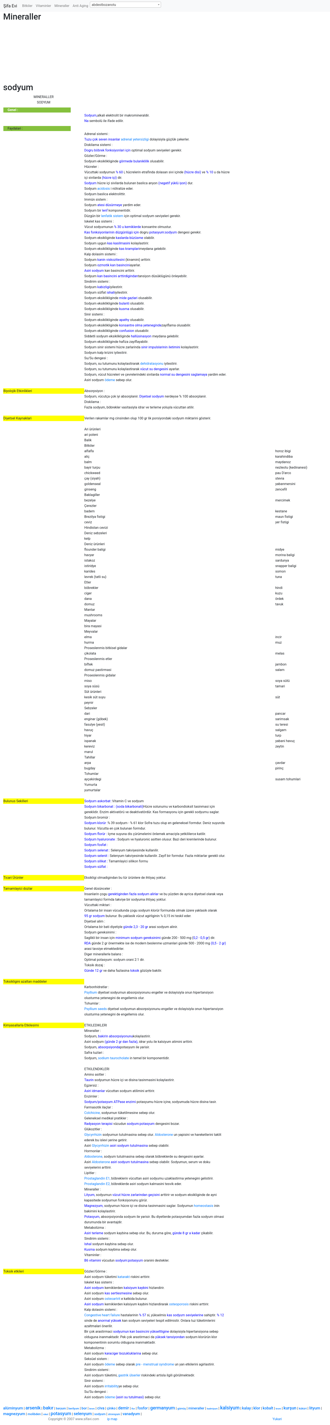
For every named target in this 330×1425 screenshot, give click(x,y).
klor (256, 1408)
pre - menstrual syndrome (155, 1364)
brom (92, 1408)
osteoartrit (112, 1299)
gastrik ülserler (129, 1375)
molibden (34, 1414)
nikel (45, 1414)
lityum (314, 1408)
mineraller (196, 1408)
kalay (246, 1408)
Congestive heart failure (102, 1315)
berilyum (73, 1408)
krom (278, 1408)
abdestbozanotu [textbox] (104, 5)
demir (123, 1407)
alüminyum (13, 1408)
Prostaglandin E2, (97, 1184)
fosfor (142, 1408)
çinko (111, 1408)
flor (133, 1408)
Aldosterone (164, 1135)
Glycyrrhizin (93, 1135)
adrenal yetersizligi (135, 139)
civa (100, 1408)
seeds (102, 1009)
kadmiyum (212, 1408)
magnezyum (14, 1413)
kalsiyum (230, 1408)
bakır (48, 1407)
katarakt (124, 1277)
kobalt (268, 1408)
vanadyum (131, 1414)
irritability (111, 1386)
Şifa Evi (10, 5)
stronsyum (114, 1414)
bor (84, 1408)
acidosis (103, 189)
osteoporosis (179, 1304)
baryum (61, 1408)
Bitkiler (27, 6)
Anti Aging (80, 6)
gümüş (181, 1408)
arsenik (33, 1407)
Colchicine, (92, 1113)
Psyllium (90, 992)
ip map (112, 1419)
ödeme (110, 380)
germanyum (162, 1407)
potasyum (61, 1413)
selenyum (83, 1413)
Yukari (277, 1419)
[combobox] (125, 5)
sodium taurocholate (113, 1058)
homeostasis (203, 1206)
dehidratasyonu (151, 364)
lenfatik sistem (112, 216)
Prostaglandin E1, (97, 1178)
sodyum (99, 1414)
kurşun (289, 1407)
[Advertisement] (129, 53)
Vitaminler (43, 6)
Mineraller (62, 6)
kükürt (303, 1408)
